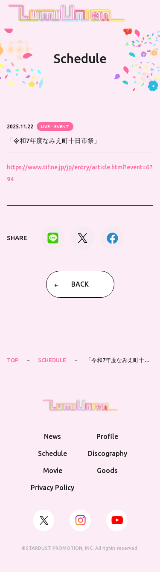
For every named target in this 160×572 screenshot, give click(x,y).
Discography (107, 453)
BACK (80, 284)
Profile (107, 436)
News (52, 436)
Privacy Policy (52, 487)
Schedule (52, 453)
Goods (107, 470)
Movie (52, 470)
